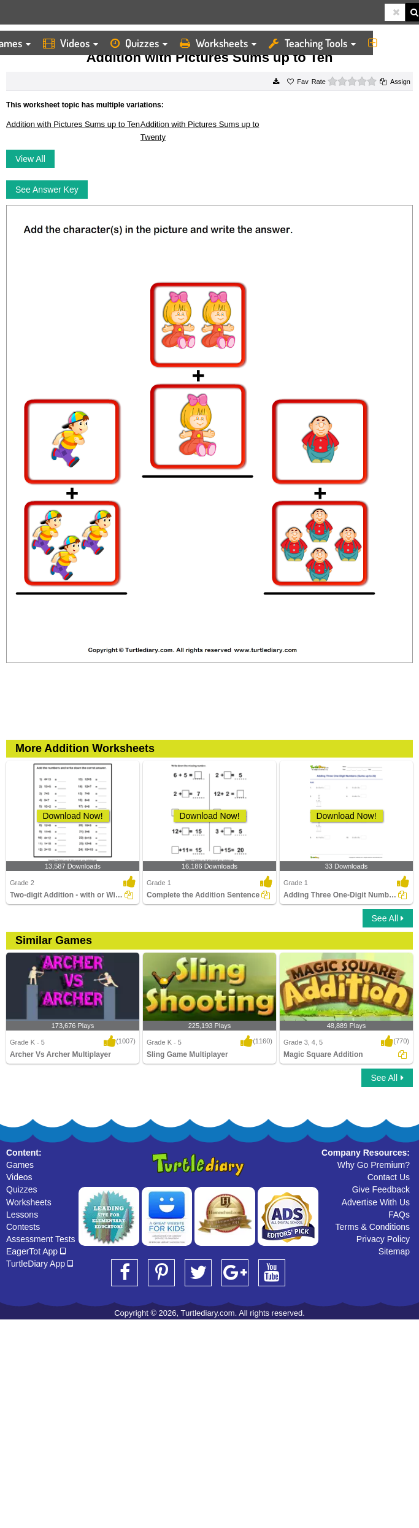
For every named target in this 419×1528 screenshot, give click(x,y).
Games (20, 1165)
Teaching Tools (312, 43)
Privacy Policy (383, 1239)
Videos (70, 43)
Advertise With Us (376, 1202)
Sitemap (394, 1251)
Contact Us (388, 1177)
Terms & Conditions (373, 1227)
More (390, 43)
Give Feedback (381, 1189)
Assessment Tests (40, 1239)
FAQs (399, 1214)
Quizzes (138, 43)
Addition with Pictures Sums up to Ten (73, 124)
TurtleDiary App (39, 1264)
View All (30, 159)
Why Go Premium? (373, 1165)
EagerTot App (36, 1251)
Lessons (22, 1214)
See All (388, 918)
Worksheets (218, 43)
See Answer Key (47, 189)
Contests (23, 1227)
